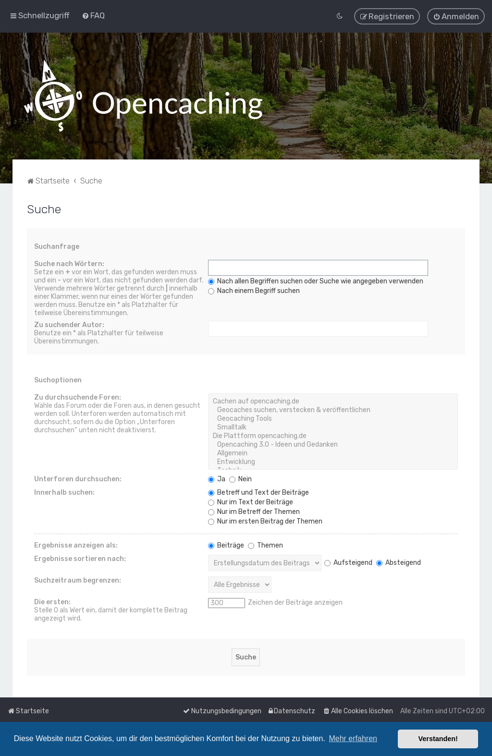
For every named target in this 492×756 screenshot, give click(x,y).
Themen (265, 544)
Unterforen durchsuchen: (78, 478)
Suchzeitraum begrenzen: (77, 579)
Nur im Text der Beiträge (250, 501)
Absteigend (398, 562)
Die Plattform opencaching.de (333, 435)
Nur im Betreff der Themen (254, 511)
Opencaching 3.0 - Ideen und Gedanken (333, 443)
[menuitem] (93, 15)
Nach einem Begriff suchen (254, 290)
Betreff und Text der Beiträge (258, 492)
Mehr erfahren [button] (353, 738)
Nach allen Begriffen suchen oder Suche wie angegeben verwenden (315, 280)
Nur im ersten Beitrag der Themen (265, 520)
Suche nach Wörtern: (69, 263)
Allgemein (333, 452)
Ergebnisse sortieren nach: (80, 558)
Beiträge (226, 544)
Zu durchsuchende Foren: (77, 396)
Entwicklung (333, 461)
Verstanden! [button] (438, 739)
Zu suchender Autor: (69, 324)
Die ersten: (52, 601)
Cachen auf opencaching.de (333, 400)
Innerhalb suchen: (64, 492)
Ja (216, 478)
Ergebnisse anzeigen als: (76, 544)
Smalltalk (333, 426)
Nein (240, 478)
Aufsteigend (348, 562)
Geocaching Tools (333, 418)
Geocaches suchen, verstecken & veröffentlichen (333, 409)
